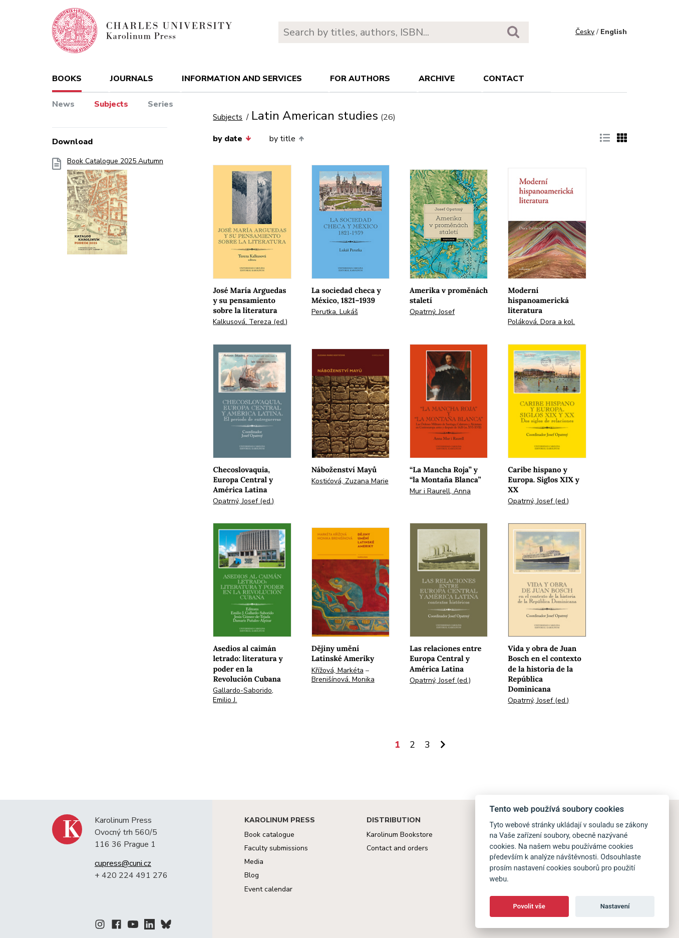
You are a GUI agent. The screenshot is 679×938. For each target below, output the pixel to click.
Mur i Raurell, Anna (440, 491)
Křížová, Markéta (337, 670)
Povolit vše (529, 906)
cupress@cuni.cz (123, 863)
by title (286, 138)
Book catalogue (269, 834)
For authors (360, 78)
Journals (131, 78)
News (63, 104)
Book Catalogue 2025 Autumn (115, 209)
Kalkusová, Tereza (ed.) (250, 322)
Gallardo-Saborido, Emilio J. (243, 695)
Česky (584, 32)
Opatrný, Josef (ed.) (243, 501)
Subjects (111, 104)
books (67, 78)
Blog (251, 875)
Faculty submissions (276, 848)
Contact (503, 78)
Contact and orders (397, 848)
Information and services (242, 78)
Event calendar (268, 889)
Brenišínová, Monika (343, 679)
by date (232, 138)
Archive (437, 78)
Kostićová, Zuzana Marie (350, 481)
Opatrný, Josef (432, 312)
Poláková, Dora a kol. (541, 322)
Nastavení (615, 906)
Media (253, 861)
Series (160, 104)
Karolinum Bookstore (400, 834)
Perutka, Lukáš (334, 312)
